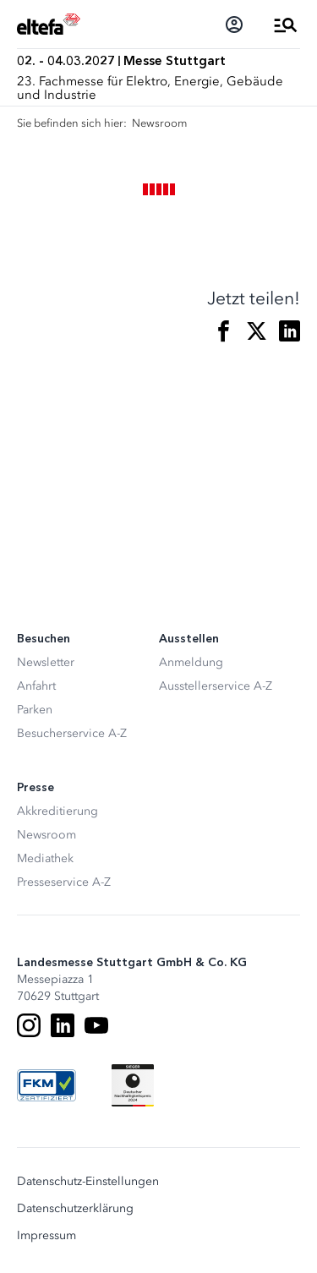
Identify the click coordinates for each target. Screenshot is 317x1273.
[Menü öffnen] (286, 24)
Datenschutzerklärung (75, 1209)
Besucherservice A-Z (72, 733)
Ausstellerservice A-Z (215, 686)
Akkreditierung (57, 811)
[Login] (234, 24)
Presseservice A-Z (64, 882)
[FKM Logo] (46, 1085)
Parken (34, 709)
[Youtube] (96, 1025)
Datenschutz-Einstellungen (88, 1181)
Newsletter (45, 662)
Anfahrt (36, 686)
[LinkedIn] (62, 1025)
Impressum (46, 1236)
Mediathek (45, 858)
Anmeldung (191, 662)
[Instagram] (29, 1025)
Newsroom (46, 835)
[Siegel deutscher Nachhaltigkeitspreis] (132, 1085)
